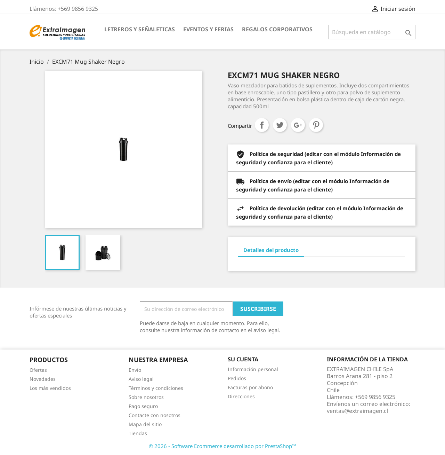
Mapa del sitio (145, 424)
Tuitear (280, 125)
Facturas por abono (250, 387)
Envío (135, 370)
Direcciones (241, 396)
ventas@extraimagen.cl (357, 411)
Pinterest (316, 125)
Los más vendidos (50, 388)
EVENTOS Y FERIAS (208, 29)
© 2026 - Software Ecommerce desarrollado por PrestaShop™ (222, 445)
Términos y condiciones (156, 388)
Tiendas (138, 433)
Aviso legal (141, 379)
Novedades (43, 379)
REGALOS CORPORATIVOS (277, 29)
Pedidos (237, 378)
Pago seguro (143, 406)
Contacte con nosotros (154, 415)
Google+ (298, 125)
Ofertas (38, 370)
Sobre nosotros (146, 397)
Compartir (262, 125)
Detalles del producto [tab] (271, 249)
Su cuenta (243, 359)
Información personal (253, 369)
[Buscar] (371, 32)
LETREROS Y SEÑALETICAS (139, 29)
